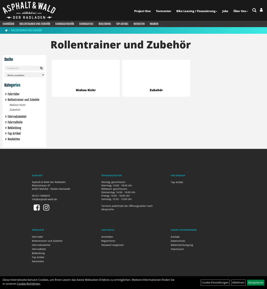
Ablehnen (238, 282)
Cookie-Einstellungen (215, 282)
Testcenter (163, 11)
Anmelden (107, 236)
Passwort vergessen (112, 245)
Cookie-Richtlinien (28, 284)
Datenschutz (178, 240)
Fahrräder (8, 24)
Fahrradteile (86, 24)
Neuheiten (139, 24)
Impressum (177, 249)
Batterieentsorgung (182, 245)
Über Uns (240, 11)
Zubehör (14, 110)
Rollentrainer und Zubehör (34, 24)
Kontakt (175, 236)
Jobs (225, 11)
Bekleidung (105, 24)
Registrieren (108, 240)
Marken (154, 24)
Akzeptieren (255, 282)
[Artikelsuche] (254, 10)
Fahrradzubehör (64, 24)
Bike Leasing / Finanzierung (196, 11)
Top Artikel (122, 24)
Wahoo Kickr (17, 105)
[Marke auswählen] (24, 74)
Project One (142, 11)
